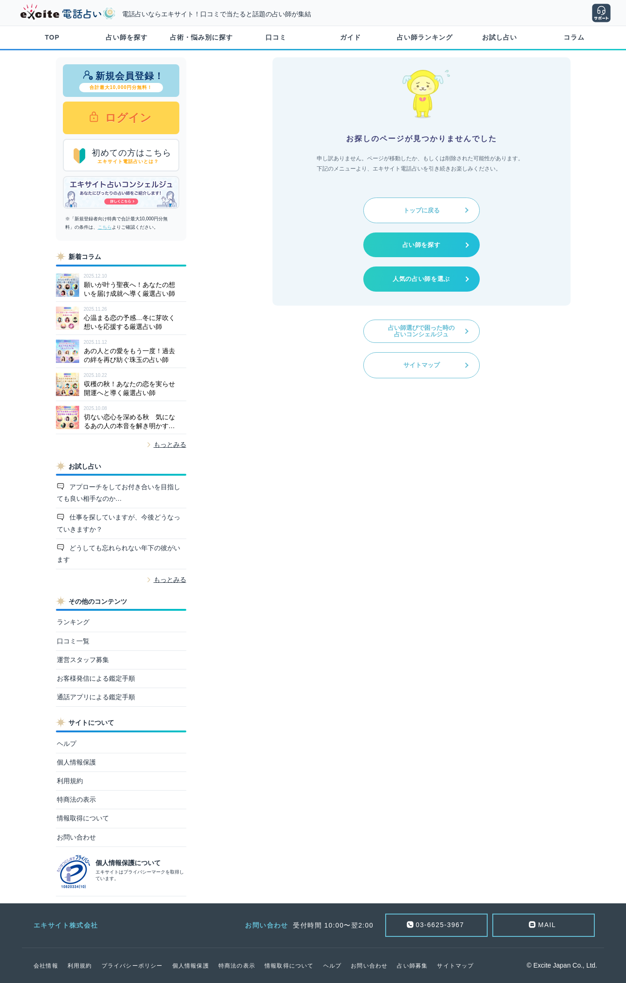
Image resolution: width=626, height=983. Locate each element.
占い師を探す (127, 37)
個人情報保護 (76, 762)
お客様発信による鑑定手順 (96, 678)
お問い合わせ (76, 837)
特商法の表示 (76, 799)
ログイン (127, 117)
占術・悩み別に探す (201, 37)
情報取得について (83, 818)
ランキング (73, 622)
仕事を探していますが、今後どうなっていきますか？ (119, 522)
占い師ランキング (425, 37)
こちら (105, 227)
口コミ (275, 37)
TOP (52, 37)
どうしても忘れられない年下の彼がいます (119, 553)
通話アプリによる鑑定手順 (96, 697)
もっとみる (170, 444)
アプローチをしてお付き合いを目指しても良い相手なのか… (119, 492)
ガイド (350, 37)
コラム (574, 37)
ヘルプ (66, 743)
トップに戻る (421, 210)
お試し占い (499, 37)
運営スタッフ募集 (83, 659)
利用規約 (70, 781)
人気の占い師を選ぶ (421, 278)
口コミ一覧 (73, 641)
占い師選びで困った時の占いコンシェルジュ (421, 331)
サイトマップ (421, 365)
